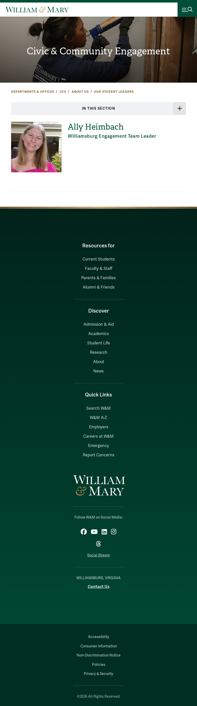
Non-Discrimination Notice (99, 655)
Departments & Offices (32, 92)
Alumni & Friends (99, 287)
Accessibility (98, 637)
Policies (98, 665)
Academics (98, 333)
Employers (98, 427)
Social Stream (98, 555)
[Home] (37, 9)
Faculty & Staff (98, 268)
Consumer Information (98, 646)
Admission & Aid (98, 324)
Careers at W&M (98, 436)
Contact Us (98, 586)
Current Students (98, 259)
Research (98, 352)
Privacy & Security (98, 674)
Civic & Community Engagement (98, 51)
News (98, 371)
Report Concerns (98, 455)
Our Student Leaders (113, 92)
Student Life (98, 343)
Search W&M (98, 408)
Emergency (98, 445)
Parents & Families (98, 277)
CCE (63, 92)
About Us (80, 92)
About (98, 361)
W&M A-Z (98, 417)
